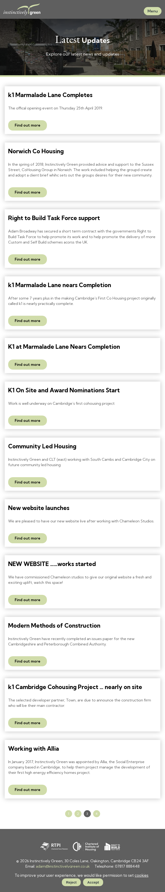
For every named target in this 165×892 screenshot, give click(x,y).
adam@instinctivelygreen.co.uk (63, 866)
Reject (71, 882)
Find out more (27, 125)
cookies (141, 875)
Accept (93, 882)
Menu (152, 11)
